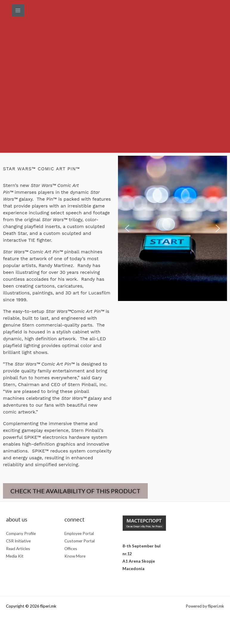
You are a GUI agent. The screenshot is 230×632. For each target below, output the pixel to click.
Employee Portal (79, 533)
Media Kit (15, 555)
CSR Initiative (18, 540)
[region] (172, 228)
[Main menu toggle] (18, 10)
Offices (70, 548)
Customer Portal (79, 540)
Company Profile (21, 533)
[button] (127, 228)
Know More (75, 555)
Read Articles (18, 548)
